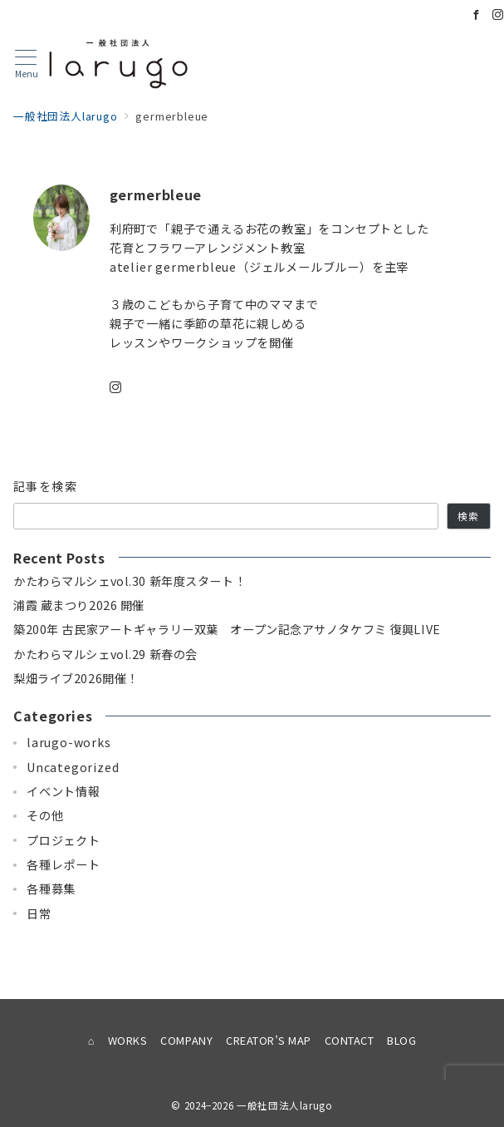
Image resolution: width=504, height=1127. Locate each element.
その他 (45, 815)
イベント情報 (63, 791)
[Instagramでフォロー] (498, 14)
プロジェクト (63, 840)
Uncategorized (73, 767)
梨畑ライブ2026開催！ (76, 678)
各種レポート (63, 864)
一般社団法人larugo (285, 1105)
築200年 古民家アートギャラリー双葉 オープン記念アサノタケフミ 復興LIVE (227, 629)
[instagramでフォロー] (116, 387)
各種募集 (51, 888)
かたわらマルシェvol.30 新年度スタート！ (129, 581)
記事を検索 (45, 486)
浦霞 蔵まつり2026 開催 (78, 605)
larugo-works (69, 742)
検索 (468, 516)
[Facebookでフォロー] (476, 14)
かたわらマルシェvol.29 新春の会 (105, 654)
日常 (39, 913)
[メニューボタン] (26, 64)
